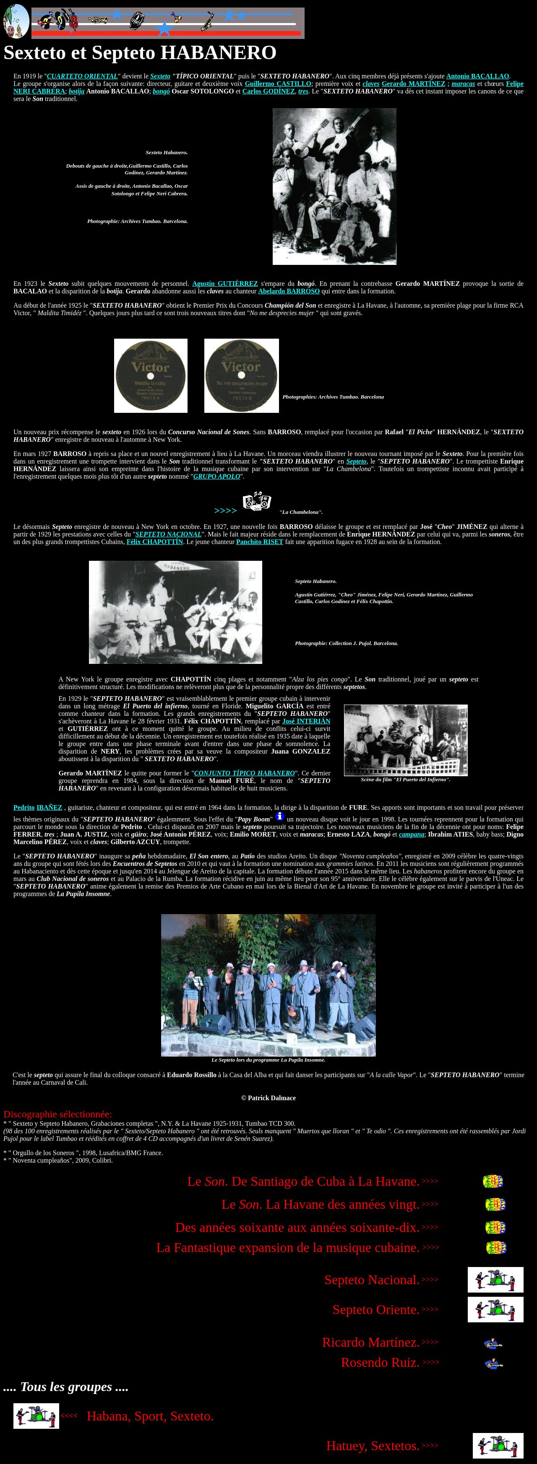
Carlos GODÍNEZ (268, 91)
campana (411, 834)
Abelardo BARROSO (289, 291)
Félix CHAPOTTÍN (155, 541)
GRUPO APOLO (216, 476)
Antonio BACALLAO (477, 76)
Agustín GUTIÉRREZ (225, 283)
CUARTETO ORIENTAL (82, 76)
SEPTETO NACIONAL (169, 534)
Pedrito (24, 807)
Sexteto (160, 76)
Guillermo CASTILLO (278, 83)
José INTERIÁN (306, 721)
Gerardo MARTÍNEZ (413, 83)
